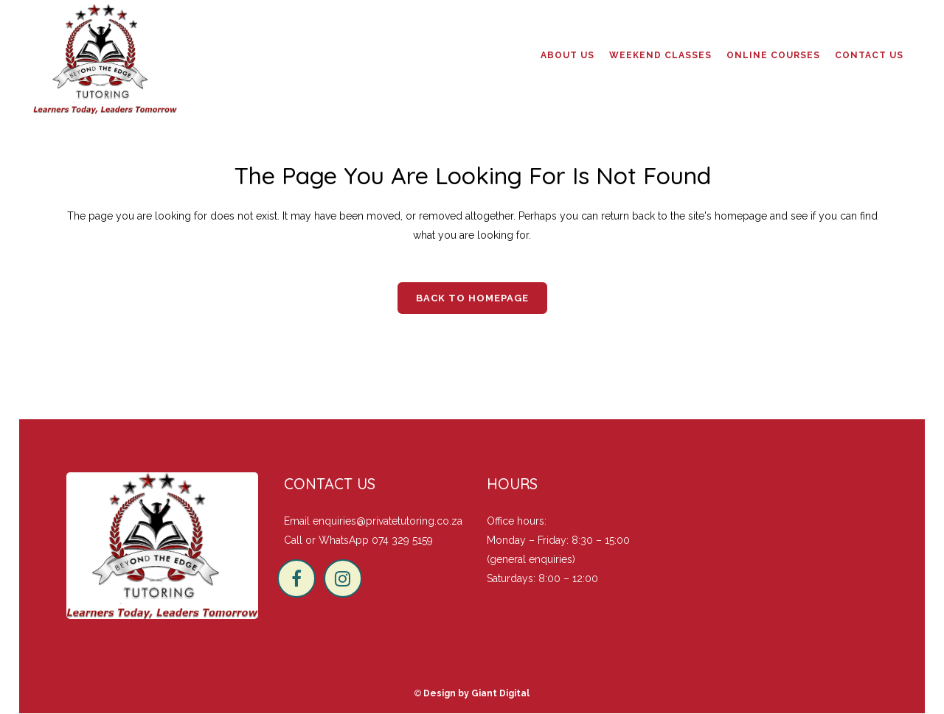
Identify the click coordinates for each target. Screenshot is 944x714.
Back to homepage (472, 298)
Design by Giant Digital (476, 693)
